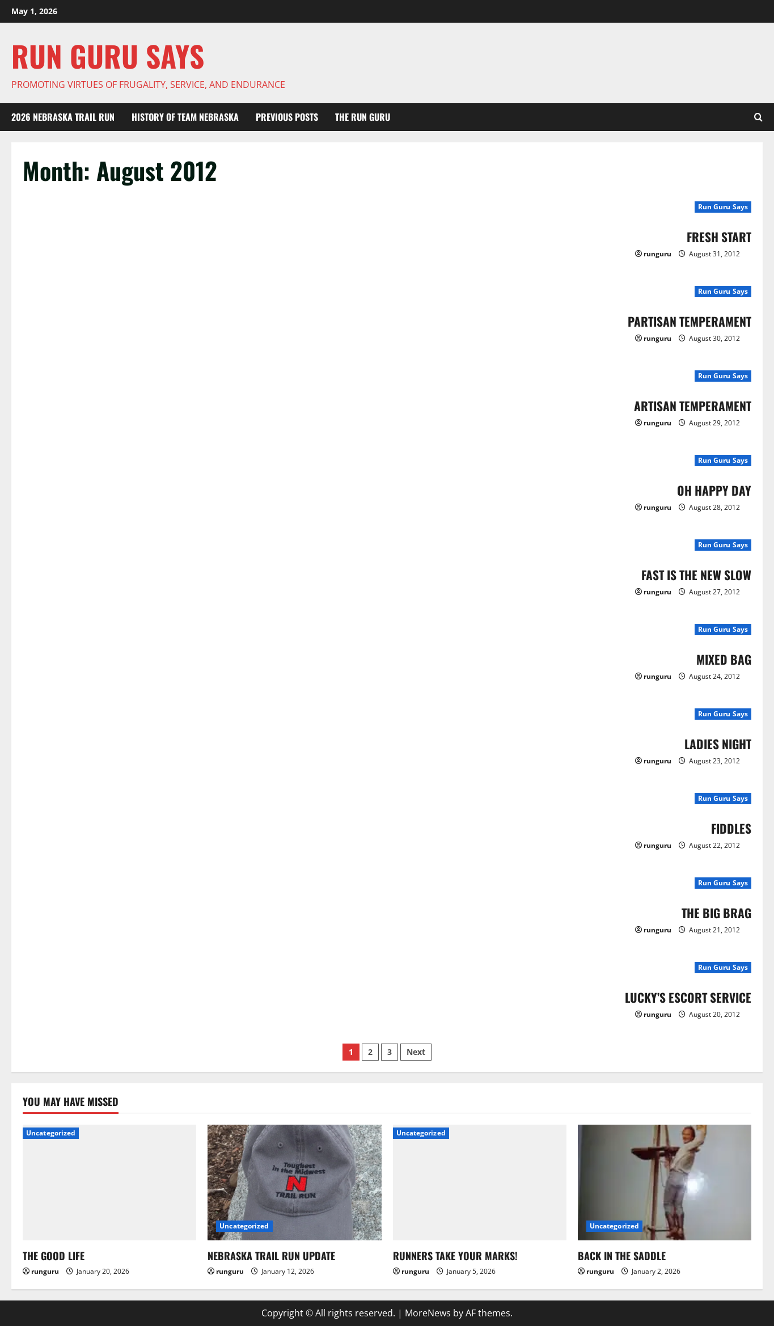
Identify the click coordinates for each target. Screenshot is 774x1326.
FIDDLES (729, 827)
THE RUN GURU (362, 117)
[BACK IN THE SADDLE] (664, 1182)
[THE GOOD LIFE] (109, 1182)
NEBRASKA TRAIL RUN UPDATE (271, 1255)
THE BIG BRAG (712, 912)
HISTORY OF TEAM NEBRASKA (185, 117)
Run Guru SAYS (107, 55)
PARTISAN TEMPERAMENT (681, 320)
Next (416, 1051)
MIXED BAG (720, 658)
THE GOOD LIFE (53, 1255)
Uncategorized (50, 1133)
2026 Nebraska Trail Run (63, 117)
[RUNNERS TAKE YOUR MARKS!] (479, 1182)
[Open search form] (758, 117)
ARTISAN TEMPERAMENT (685, 405)
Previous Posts (287, 117)
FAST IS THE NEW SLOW (689, 574)
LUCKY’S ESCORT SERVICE (679, 996)
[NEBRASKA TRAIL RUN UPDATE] (294, 1182)
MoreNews (428, 1313)
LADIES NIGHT (713, 743)
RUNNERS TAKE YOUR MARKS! (455, 1255)
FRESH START (715, 236)
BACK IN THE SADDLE (622, 1255)
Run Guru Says (723, 207)
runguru (657, 254)
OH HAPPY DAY (709, 489)
